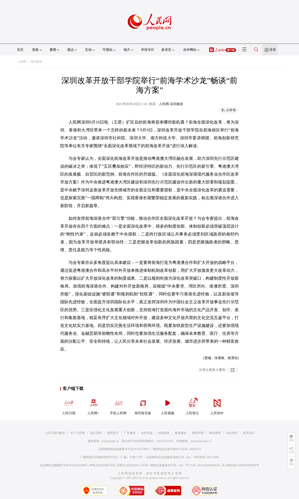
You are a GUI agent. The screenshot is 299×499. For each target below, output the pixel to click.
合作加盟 (147, 433)
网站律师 (215, 433)
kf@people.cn (110, 441)
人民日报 (68, 405)
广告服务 (130, 433)
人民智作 (217, 405)
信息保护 (232, 433)
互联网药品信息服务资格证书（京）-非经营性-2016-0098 (182, 457)
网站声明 (198, 433)
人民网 (21, 61)
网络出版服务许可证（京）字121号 (173, 465)
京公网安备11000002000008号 (240, 465)
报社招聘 (96, 433)
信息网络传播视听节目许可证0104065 (64, 465)
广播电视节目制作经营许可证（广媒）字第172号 (111, 457)
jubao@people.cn (201, 441)
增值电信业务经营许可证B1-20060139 (177, 449)
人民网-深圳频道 (171, 104)
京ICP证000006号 (209, 465)
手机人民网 (118, 405)
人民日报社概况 (54, 433)
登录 (272, 49)
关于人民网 (77, 433)
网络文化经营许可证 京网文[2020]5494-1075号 (119, 465)
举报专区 (147, 49)
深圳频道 (36, 61)
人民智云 (192, 405)
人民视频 (167, 405)
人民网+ (93, 405)
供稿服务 (164, 433)
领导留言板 (143, 405)
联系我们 (249, 433)
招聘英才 (113, 433)
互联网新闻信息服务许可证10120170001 (123, 449)
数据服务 (181, 433)
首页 (20, 49)
